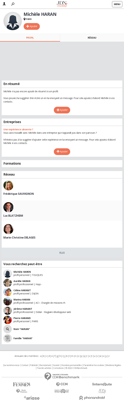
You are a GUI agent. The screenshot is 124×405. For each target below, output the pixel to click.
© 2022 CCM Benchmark (76, 368)
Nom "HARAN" (21, 329)
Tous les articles (44, 368)
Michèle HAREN (22, 271)
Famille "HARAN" (23, 338)
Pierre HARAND (22, 318)
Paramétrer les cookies (94, 365)
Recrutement (45, 365)
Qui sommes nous (11, 365)
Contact (24, 365)
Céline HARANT (22, 290)
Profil (30, 37)
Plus (62, 252)
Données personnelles (71, 365)
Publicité (34, 365)
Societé (56, 365)
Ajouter (33, 26)
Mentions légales (113, 365)
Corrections (58, 368)
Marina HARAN (21, 299)
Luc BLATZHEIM (13, 215)
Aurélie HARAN (21, 281)
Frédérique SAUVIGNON (18, 194)
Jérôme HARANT (22, 308)
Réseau (92, 37)
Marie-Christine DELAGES (19, 237)
